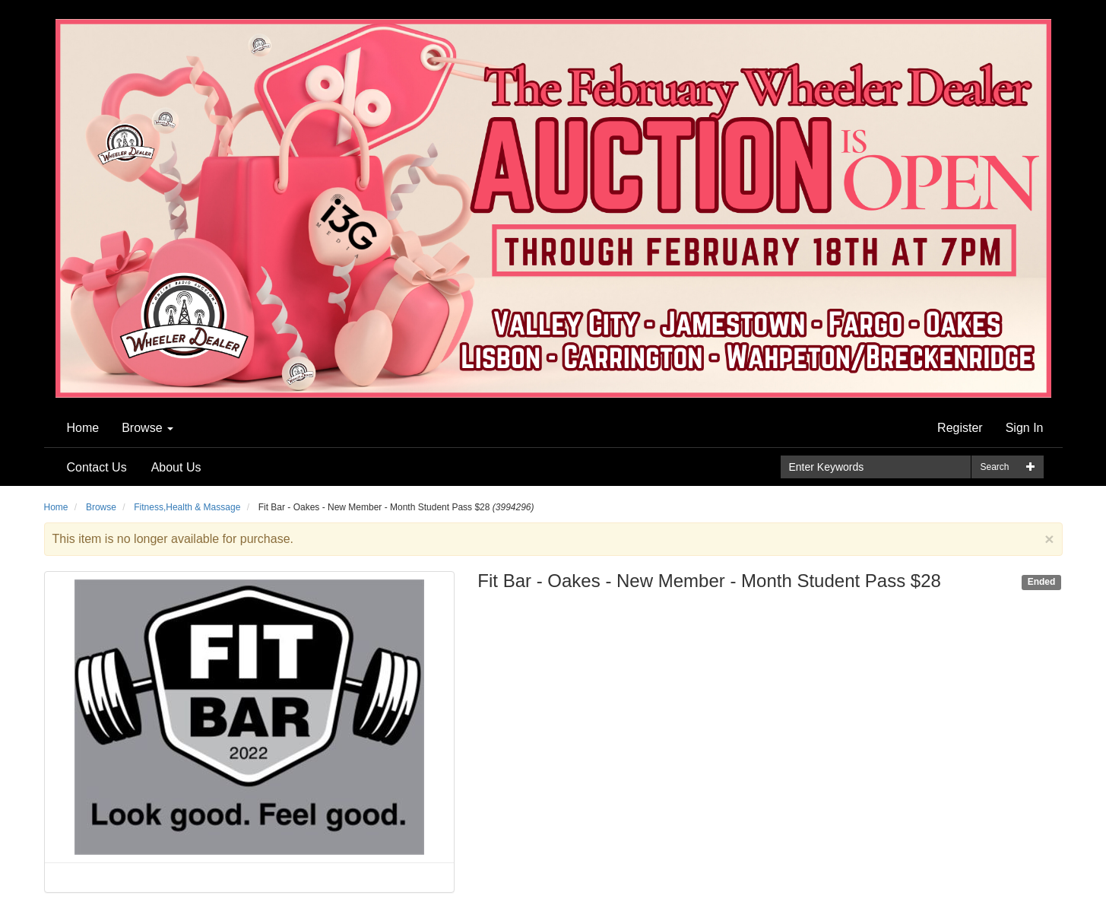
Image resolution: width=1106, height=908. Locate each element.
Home (83, 427)
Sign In (1025, 427)
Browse (147, 427)
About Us (176, 467)
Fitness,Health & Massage (187, 507)
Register (960, 427)
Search (994, 467)
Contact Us (97, 467)
